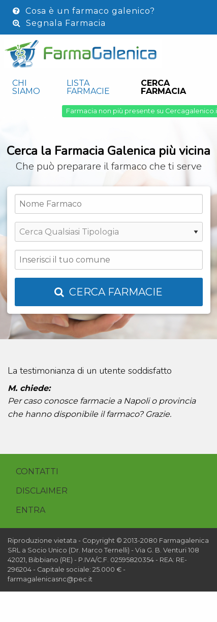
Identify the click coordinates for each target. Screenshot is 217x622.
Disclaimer (42, 491)
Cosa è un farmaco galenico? (84, 11)
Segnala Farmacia (59, 23)
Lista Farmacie (88, 87)
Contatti (37, 471)
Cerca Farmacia (163, 87)
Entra (30, 510)
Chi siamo (26, 87)
